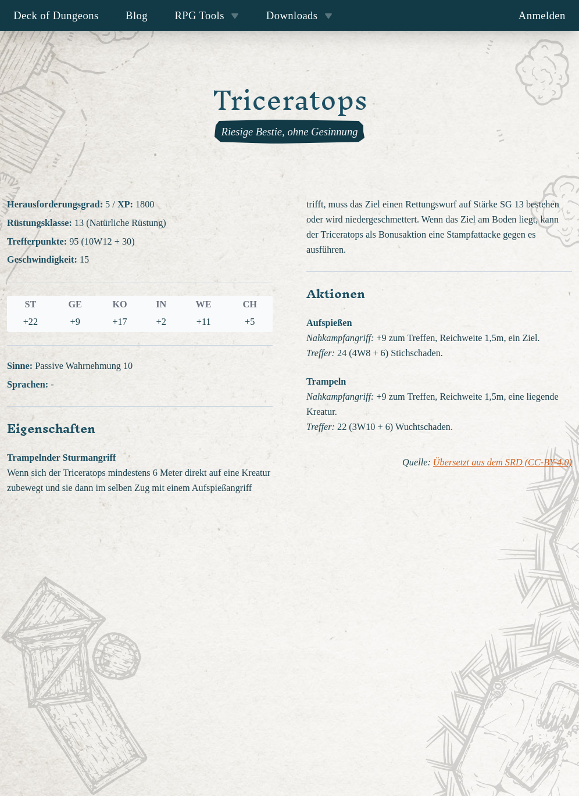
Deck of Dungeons (56, 15)
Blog (137, 15)
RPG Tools (206, 15)
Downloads (299, 15)
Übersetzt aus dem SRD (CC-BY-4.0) (502, 462)
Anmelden (542, 15)
